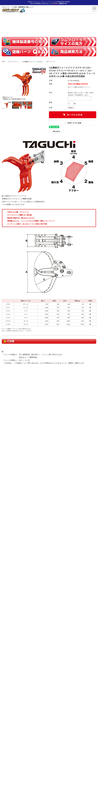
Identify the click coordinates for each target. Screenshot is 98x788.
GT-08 (8, 304)
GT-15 (8, 307)
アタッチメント (13, 61)
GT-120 (8, 321)
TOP (3, 61)
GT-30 (8, 311)
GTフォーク (50, 61)
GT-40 (8, 314)
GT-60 (8, 317)
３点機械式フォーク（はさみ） (32, 61)
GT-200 (8, 324)
